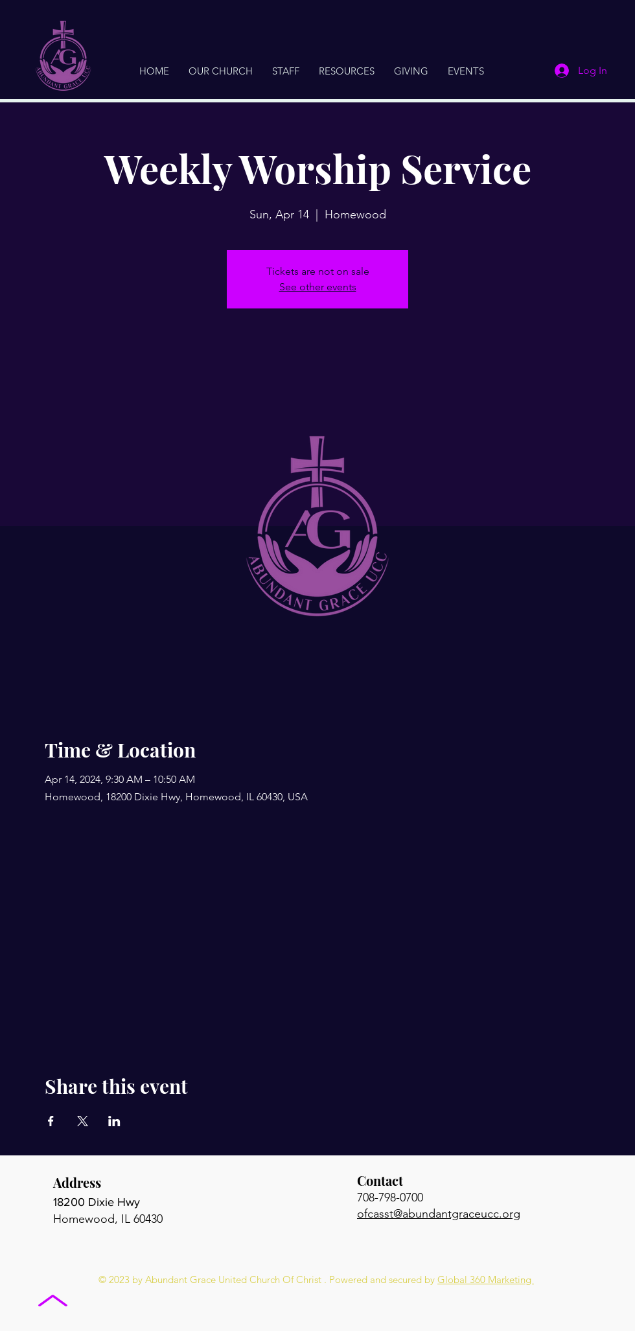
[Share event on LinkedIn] (114, 1121)
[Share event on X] (82, 1121)
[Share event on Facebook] (51, 1121)
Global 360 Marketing (485, 1279)
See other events (317, 287)
